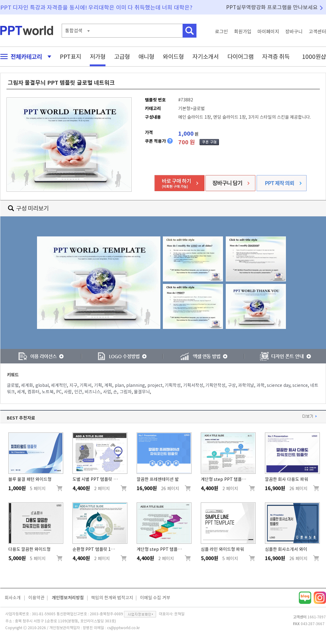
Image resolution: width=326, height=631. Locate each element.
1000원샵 (314, 56)
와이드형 (173, 56)
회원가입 (242, 31)
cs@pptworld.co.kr (123, 627)
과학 (261, 385)
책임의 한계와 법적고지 (112, 598)
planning (135, 385)
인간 (78, 392)
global (42, 385)
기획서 (86, 385)
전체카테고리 (24, 56)
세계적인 (59, 385)
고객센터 (317, 31)
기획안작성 (215, 385)
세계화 (27, 385)
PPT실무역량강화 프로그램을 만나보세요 (272, 7)
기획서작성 (193, 385)
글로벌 (13, 385)
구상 (232, 385)
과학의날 (246, 385)
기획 (98, 385)
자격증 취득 (276, 56)
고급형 (122, 56)
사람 (68, 392)
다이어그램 (240, 56)
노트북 (48, 392)
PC (59, 392)
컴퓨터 (33, 392)
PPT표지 (70, 56)
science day (278, 385)
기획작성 (173, 385)
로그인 (221, 31)
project (155, 385)
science (300, 385)
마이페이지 (268, 31)
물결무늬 (142, 392)
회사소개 (13, 598)
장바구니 (294, 31)
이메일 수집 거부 (155, 598)
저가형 (97, 56)
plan (119, 385)
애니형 (146, 56)
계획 (108, 385)
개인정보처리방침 (68, 598)
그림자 (126, 392)
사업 (107, 392)
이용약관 (36, 598)
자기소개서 (205, 56)
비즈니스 (93, 392)
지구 (73, 385)
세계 (21, 392)
